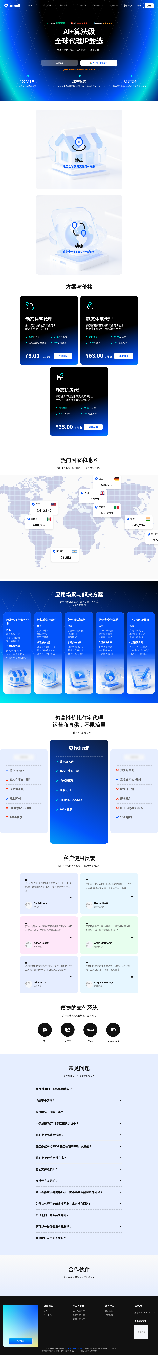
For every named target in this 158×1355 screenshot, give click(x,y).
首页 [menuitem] (31, 5)
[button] (128, 5)
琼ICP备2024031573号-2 (74, 1349)
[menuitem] (46, 5)
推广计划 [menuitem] (64, 5)
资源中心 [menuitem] (97, 5)
